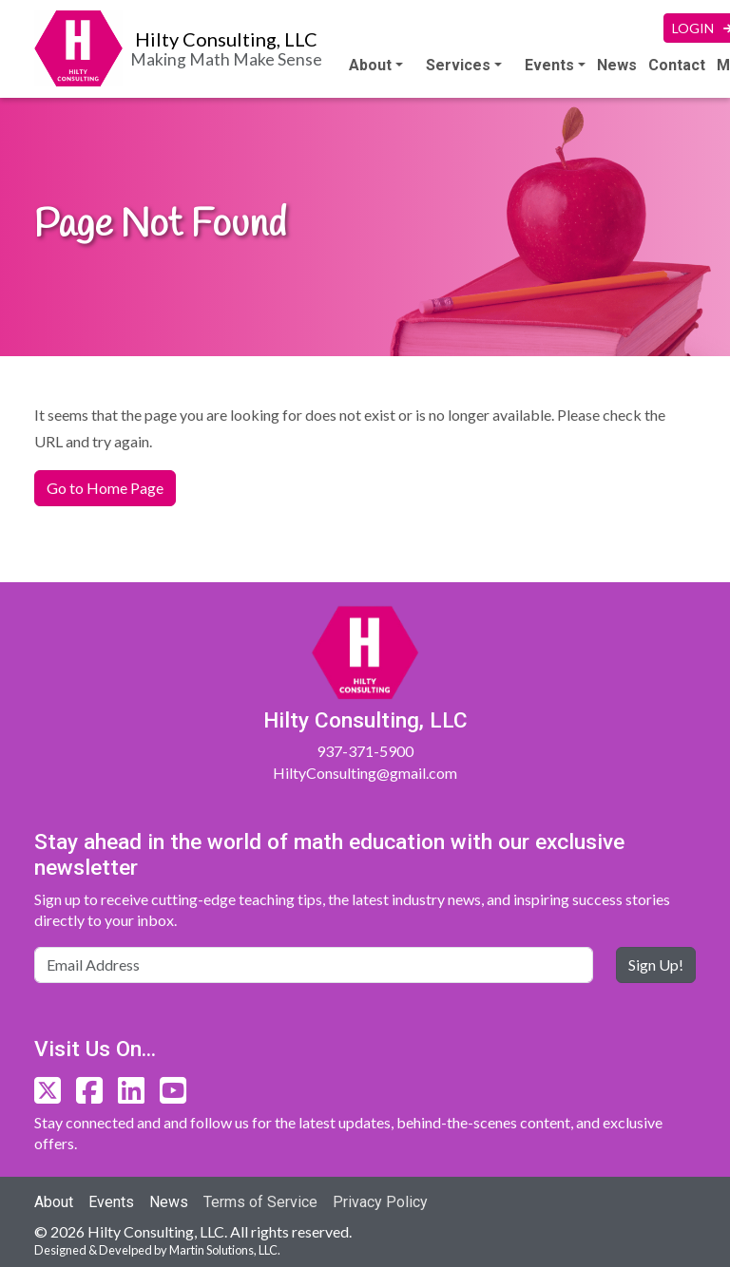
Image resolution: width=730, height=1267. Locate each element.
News (617, 65)
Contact (676, 65)
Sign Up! (655, 964)
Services (458, 65)
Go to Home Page (105, 488)
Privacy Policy (380, 1202)
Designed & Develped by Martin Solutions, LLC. (157, 1250)
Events (111, 1202)
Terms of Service (260, 1202)
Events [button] (549, 65)
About (370, 65)
